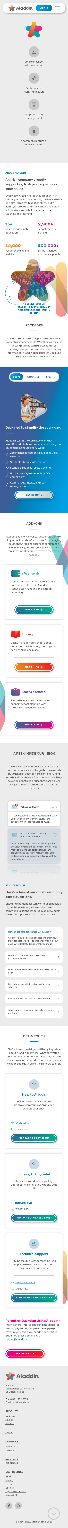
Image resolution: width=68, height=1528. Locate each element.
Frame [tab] (50, 377)
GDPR (8, 1477)
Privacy (9, 1480)
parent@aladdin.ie (16, 1339)
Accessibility (11, 1495)
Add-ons (9, 1420)
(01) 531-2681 (22, 1209)
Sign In (44, 8)
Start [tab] (16, 377)
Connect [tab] (33, 377)
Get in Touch (12, 1459)
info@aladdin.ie (23, 1123)
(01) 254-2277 (22, 1289)
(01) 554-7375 (22, 1129)
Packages (10, 1416)
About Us (10, 1447)
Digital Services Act (15, 1491)
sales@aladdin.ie (23, 1203)
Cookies (9, 1488)
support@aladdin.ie (25, 1282)
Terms (8, 1484)
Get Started (11, 1463)
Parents (9, 1423)
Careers (9, 1450)
